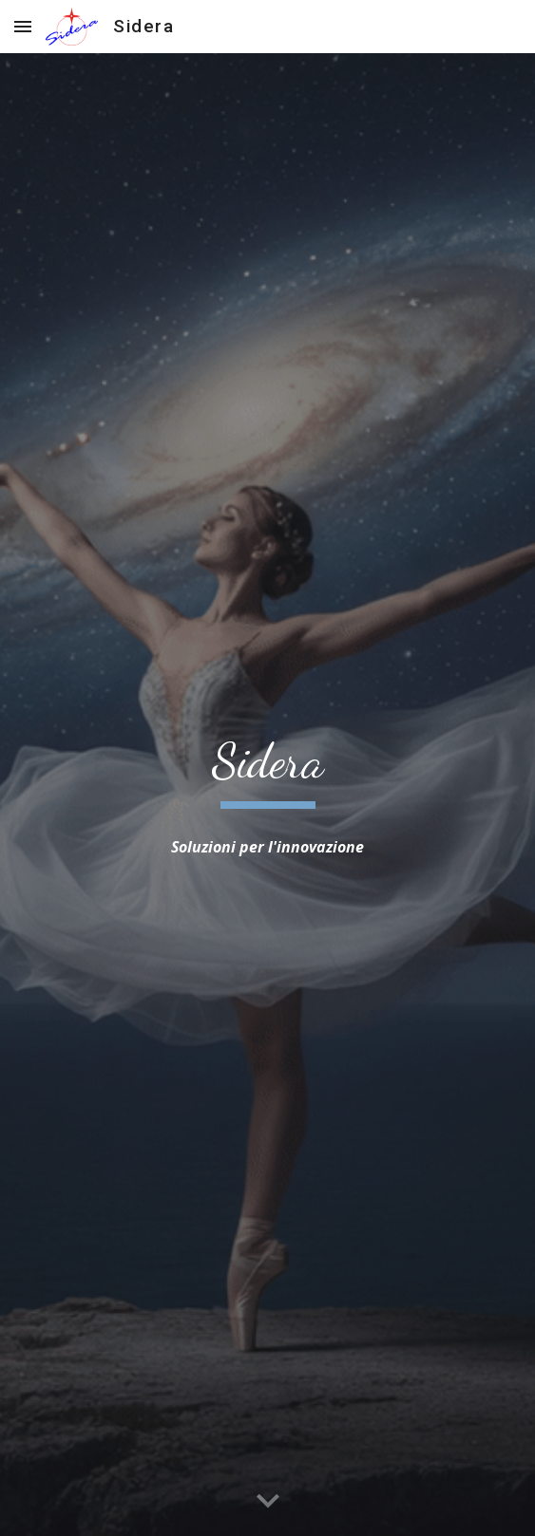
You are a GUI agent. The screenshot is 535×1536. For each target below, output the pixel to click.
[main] (267, 769)
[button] (23, 26)
